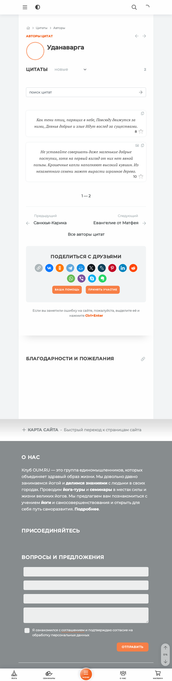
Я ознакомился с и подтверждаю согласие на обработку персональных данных (82, 632)
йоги (46, 502)
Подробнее (86, 509)
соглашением (72, 630)
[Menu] (25, 7)
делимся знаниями (86, 483)
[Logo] (86, 7)
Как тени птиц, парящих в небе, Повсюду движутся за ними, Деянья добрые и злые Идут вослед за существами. (86, 123)
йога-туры (74, 489)
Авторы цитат (39, 36)
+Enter (94, 316)
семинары (101, 489)
